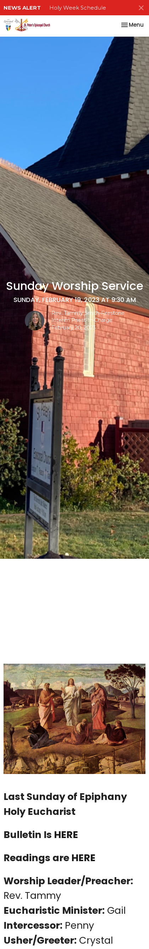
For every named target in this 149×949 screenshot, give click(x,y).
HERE (66, 834)
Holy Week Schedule (77, 7)
